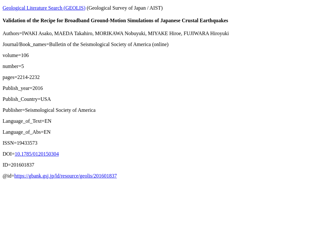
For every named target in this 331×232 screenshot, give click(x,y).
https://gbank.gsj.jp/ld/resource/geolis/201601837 (65, 176)
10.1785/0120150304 (37, 154)
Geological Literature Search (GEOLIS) (44, 8)
